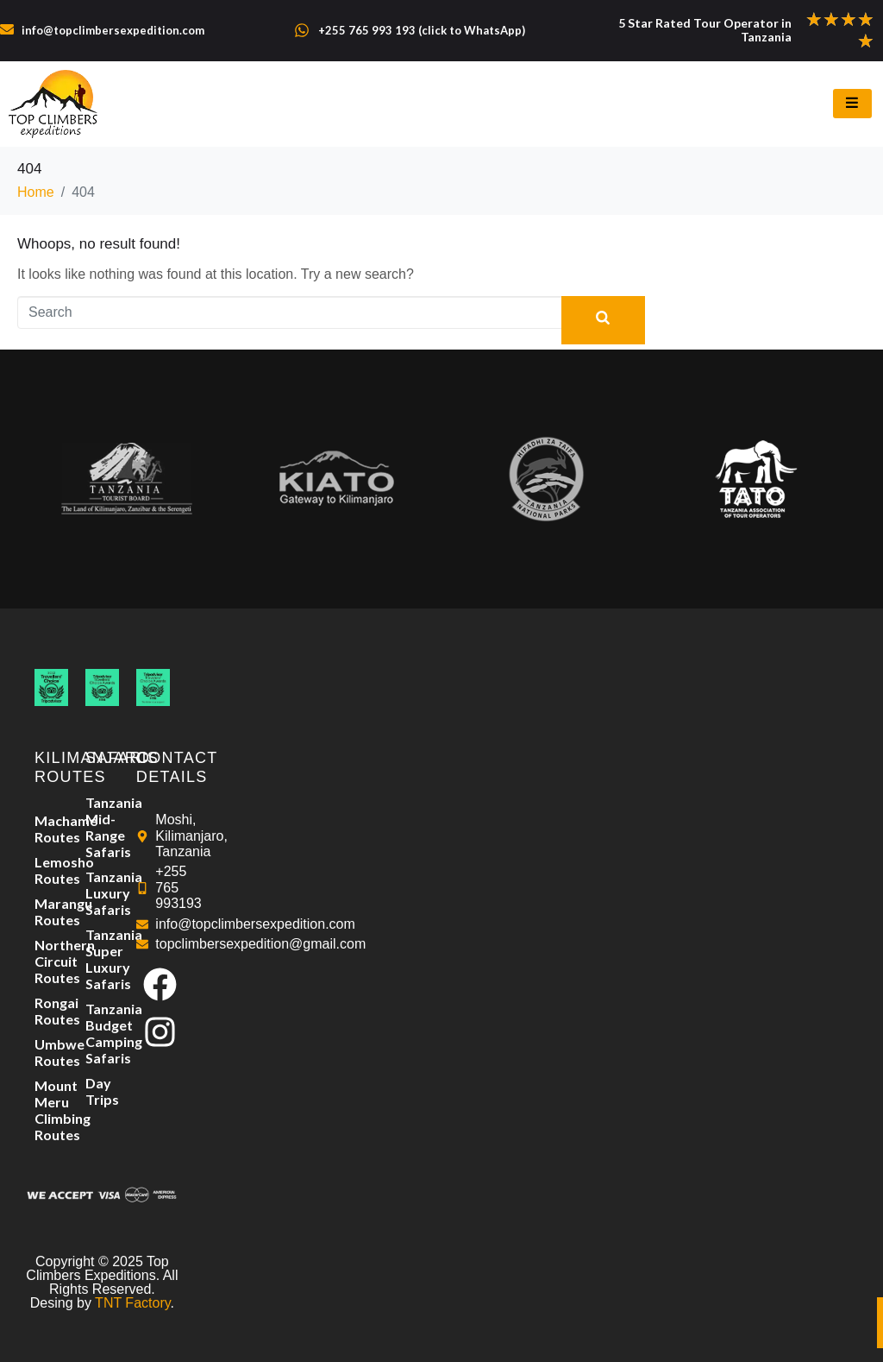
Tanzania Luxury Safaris (102, 892)
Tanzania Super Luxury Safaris (102, 959)
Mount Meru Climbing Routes (51, 1110)
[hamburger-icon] (852, 104)
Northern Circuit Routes (51, 961)
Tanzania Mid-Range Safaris (102, 827)
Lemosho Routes (51, 870)
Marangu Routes (51, 911)
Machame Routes (51, 828)
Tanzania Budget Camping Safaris (102, 1033)
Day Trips (102, 1091)
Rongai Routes (51, 1010)
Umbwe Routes (51, 1052)
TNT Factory (132, 1303)
